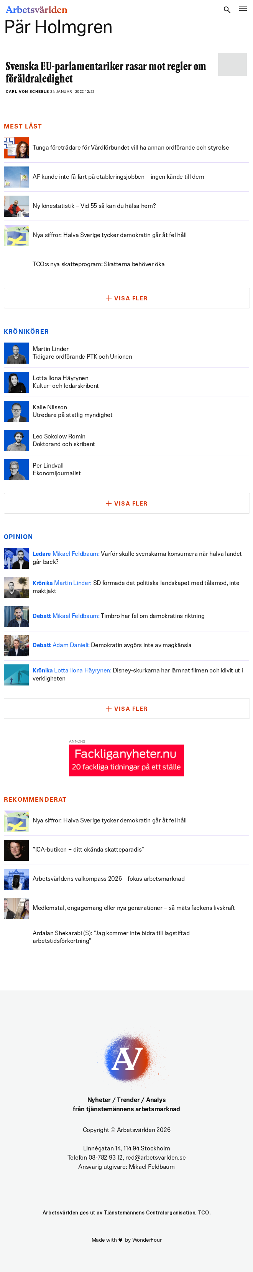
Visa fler (131, 299)
